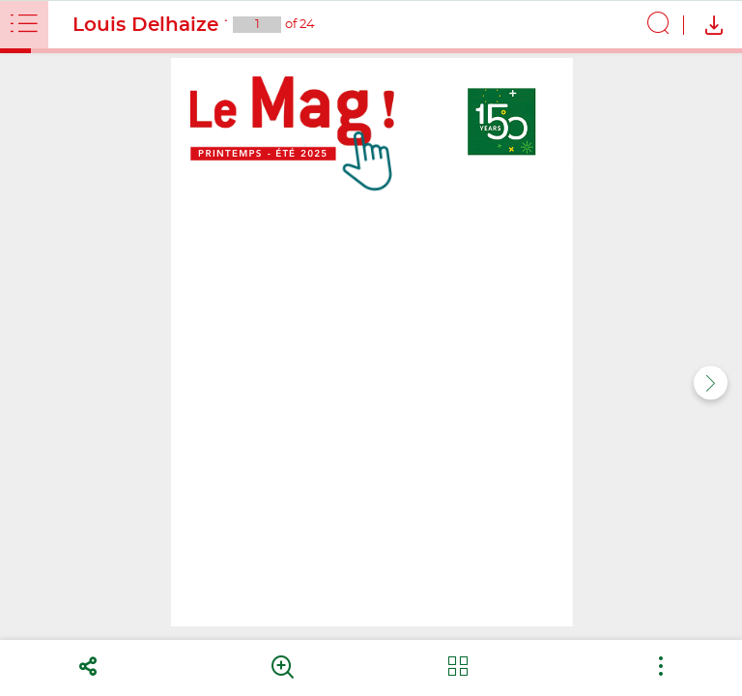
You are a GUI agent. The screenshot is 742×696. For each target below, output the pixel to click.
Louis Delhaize (145, 25)
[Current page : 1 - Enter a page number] (257, 24)
